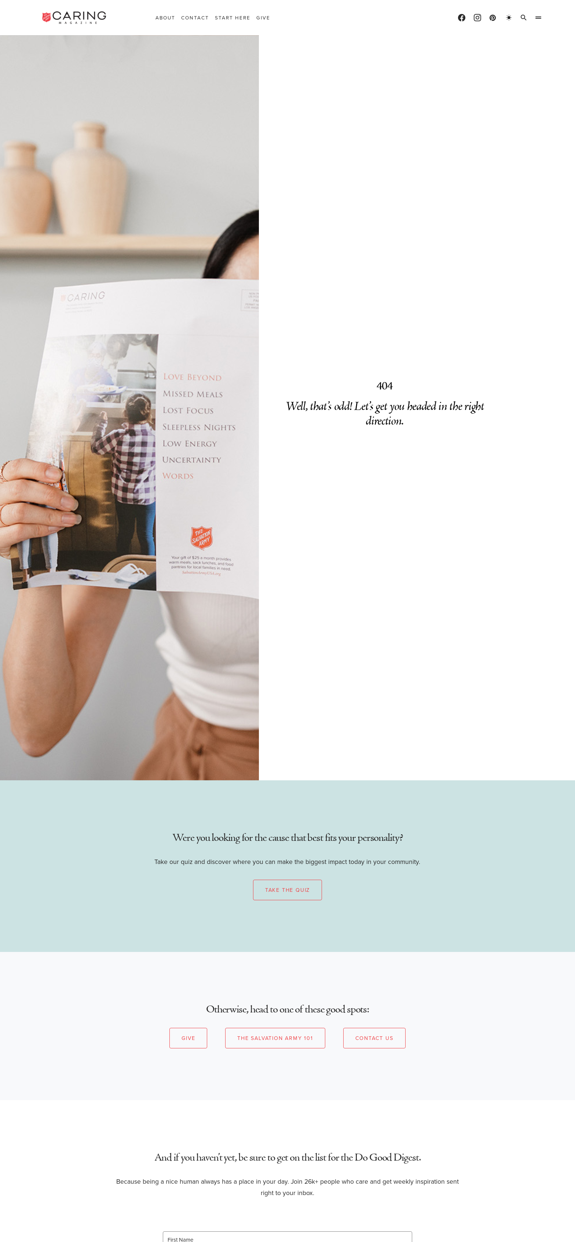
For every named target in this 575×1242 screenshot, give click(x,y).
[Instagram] (477, 17)
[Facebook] (461, 17)
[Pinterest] (493, 17)
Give (188, 1038)
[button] (509, 17)
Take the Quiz (287, 890)
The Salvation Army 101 (275, 1038)
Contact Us (374, 1038)
